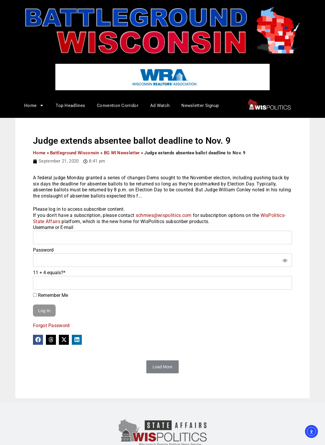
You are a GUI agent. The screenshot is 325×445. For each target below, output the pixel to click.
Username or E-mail (53, 227)
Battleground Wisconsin (74, 152)
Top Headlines (70, 105)
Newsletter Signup (200, 105)
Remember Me (50, 295)
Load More (163, 366)
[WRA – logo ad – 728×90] (162, 76)
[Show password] (284, 260)
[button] (38, 340)
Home (34, 105)
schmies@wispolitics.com (164, 215)
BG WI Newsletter (122, 152)
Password (43, 250)
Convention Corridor (117, 105)
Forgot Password (51, 325)
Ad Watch (160, 105)
